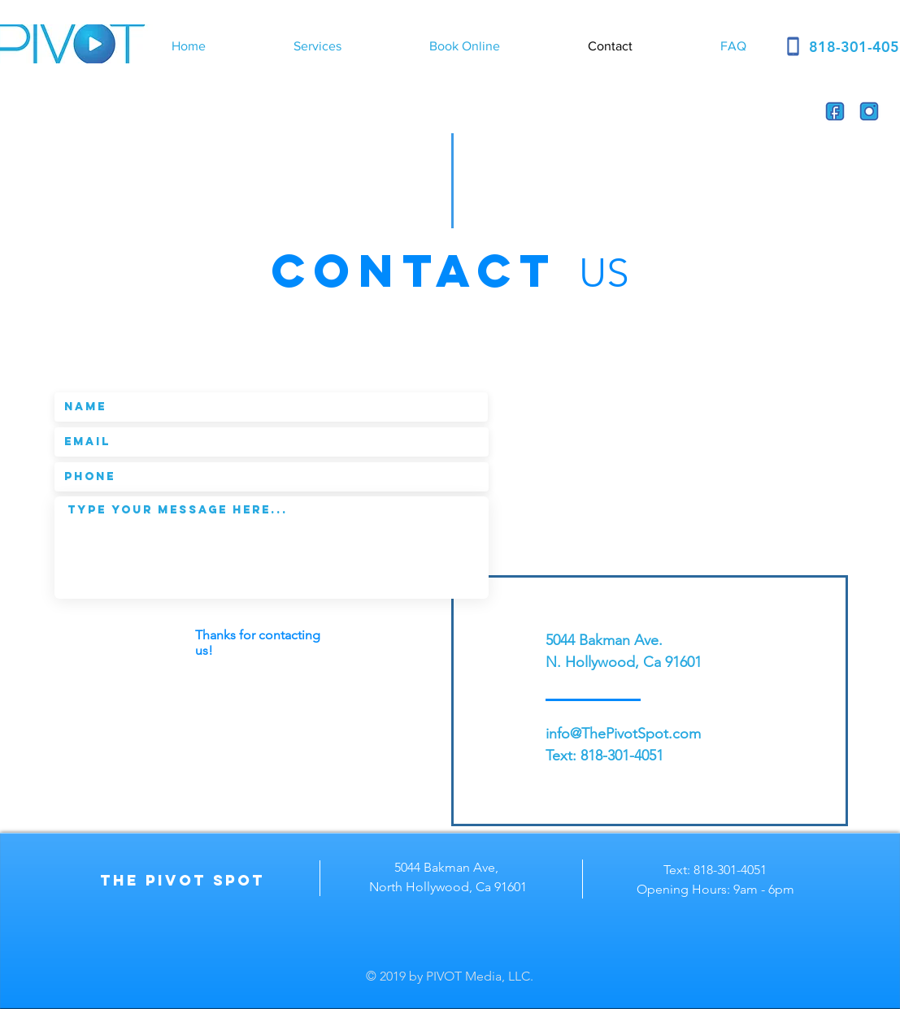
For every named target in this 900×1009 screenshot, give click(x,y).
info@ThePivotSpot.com (623, 734)
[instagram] (869, 111)
